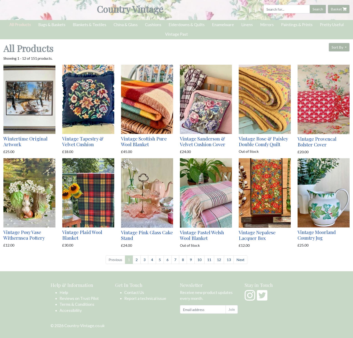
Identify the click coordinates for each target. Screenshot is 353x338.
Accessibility (71, 310)
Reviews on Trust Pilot (79, 298)
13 (229, 259)
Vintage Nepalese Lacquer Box (257, 235)
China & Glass (126, 24)
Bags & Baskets (51, 24)
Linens (247, 24)
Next (240, 259)
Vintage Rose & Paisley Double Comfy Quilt (263, 141)
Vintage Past (176, 34)
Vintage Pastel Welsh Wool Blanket (202, 235)
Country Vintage (130, 9)
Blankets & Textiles (89, 24)
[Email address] (203, 309)
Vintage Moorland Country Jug (317, 235)
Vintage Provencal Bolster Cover (317, 142)
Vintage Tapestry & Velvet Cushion (83, 141)
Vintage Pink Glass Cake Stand (147, 235)
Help (64, 292)
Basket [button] (339, 9)
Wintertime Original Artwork (25, 141)
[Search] (287, 9)
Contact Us (134, 292)
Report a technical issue (145, 298)
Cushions (153, 24)
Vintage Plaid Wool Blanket (82, 235)
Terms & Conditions (77, 304)
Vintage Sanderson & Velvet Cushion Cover (202, 141)
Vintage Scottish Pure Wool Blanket (144, 141)
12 (219, 259)
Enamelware (223, 24)
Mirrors (267, 24)
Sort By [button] (338, 47)
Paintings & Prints (297, 24)
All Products (20, 24)
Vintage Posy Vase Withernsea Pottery (24, 235)
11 (209, 259)
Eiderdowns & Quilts (187, 24)
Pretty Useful (332, 24)
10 (199, 259)
